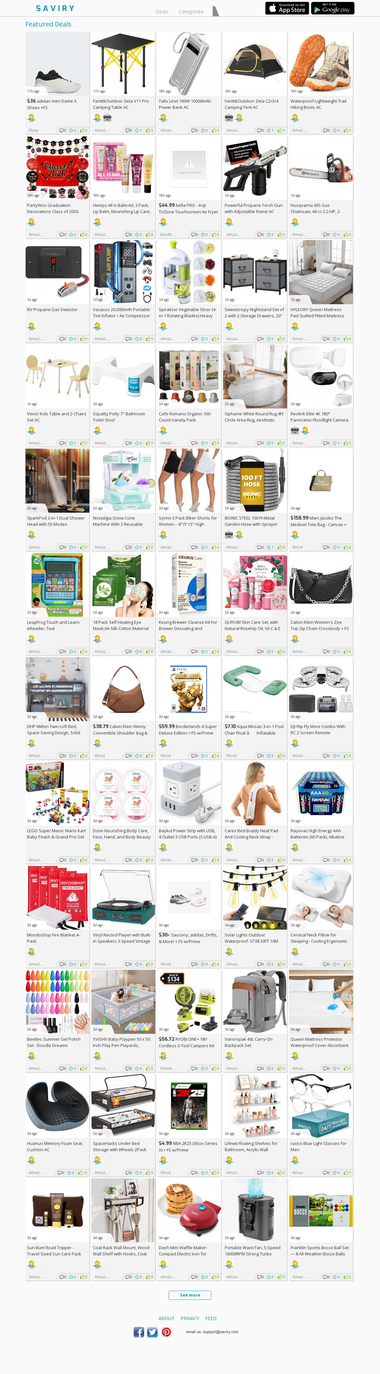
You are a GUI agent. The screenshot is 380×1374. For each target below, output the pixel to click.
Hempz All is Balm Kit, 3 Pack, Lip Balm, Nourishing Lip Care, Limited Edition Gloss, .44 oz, (122, 211)
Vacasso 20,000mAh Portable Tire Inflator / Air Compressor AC (121, 315)
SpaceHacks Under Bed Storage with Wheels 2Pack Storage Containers (119, 1149)
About (167, 1318)
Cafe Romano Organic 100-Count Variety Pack (185, 417)
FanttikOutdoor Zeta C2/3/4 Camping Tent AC (251, 104)
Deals (162, 11)
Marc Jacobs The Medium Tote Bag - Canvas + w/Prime (318, 524)
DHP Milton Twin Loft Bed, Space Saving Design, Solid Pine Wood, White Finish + (55, 732)
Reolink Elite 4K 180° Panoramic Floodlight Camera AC (319, 420)
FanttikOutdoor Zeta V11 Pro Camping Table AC (121, 104)
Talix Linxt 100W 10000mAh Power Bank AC (185, 104)
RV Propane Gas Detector (52, 309)
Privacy (190, 1318)
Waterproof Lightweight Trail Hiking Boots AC (318, 104)
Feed (211, 1318)
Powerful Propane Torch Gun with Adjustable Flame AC (253, 208)
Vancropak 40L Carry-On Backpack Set (249, 1042)
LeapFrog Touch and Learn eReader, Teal (53, 625)
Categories (191, 11)
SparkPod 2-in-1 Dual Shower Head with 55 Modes (56, 521)
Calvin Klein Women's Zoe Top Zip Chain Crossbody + (320, 625)
